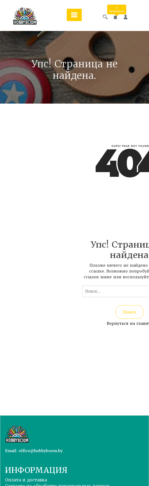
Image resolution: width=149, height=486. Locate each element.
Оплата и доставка (26, 480)
